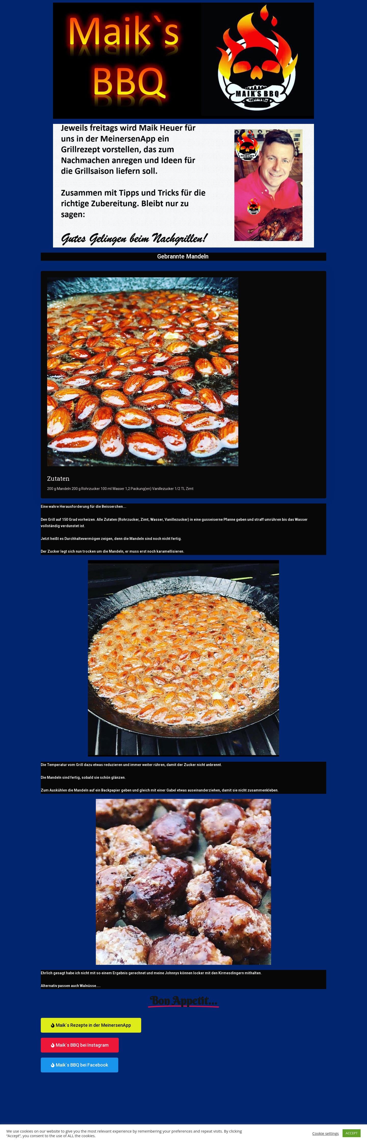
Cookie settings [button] (325, 1133)
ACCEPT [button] (352, 1133)
